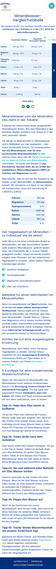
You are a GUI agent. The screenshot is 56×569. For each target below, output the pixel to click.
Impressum (36, 561)
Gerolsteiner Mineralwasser (28, 565)
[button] (23, 106)
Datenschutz (21, 561)
